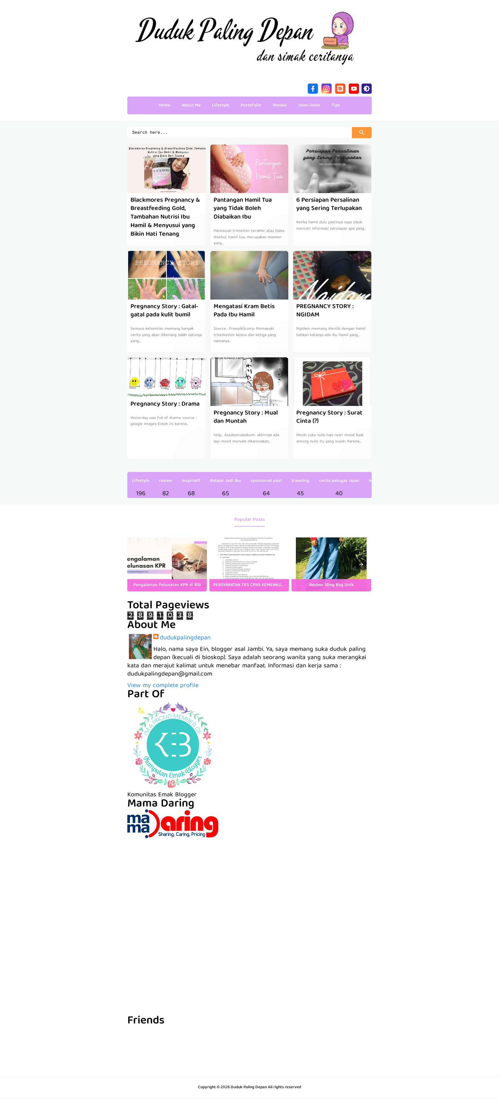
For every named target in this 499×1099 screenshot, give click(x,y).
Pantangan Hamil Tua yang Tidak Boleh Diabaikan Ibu (243, 209)
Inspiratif (191, 482)
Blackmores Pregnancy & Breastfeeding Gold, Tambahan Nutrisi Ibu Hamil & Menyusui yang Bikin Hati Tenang (165, 218)
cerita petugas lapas (339, 482)
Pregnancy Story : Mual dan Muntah (246, 418)
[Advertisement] (249, 883)
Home (164, 105)
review (165, 482)
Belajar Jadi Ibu (225, 482)
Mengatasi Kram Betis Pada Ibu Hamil (244, 311)
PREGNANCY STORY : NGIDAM (325, 311)
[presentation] (361, 565)
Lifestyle (140, 482)
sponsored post (266, 482)
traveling (300, 482)
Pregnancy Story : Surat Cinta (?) (329, 418)
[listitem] (167, 565)
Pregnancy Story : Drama (165, 405)
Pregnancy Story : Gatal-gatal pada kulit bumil (164, 311)
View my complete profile (163, 686)
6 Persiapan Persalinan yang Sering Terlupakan (329, 205)
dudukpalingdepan (185, 639)
